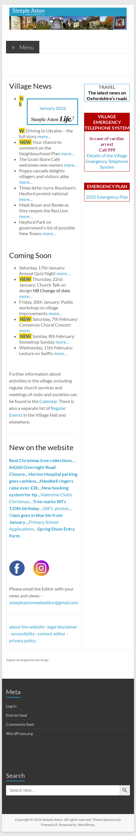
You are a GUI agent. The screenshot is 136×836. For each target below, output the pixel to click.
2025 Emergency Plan (107, 197)
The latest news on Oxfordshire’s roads (107, 95)
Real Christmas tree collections (40, 460)
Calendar (48, 401)
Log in (11, 706)
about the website (26, 626)
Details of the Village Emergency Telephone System (107, 161)
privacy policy (22, 640)
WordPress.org (19, 733)
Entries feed (16, 715)
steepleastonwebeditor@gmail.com (43, 602)
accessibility (23, 633)
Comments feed (20, 724)
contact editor (52, 633)
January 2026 (52, 108)
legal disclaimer (62, 626)
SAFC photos (56, 508)
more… (44, 136)
